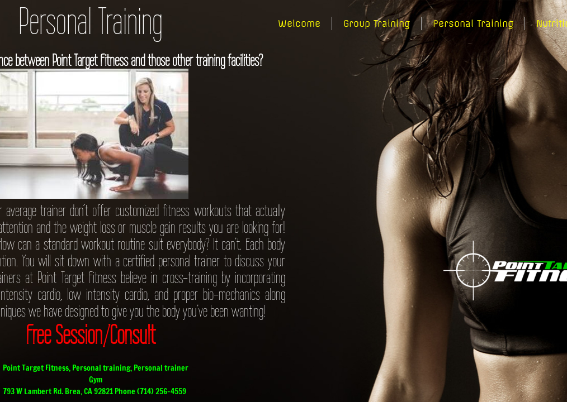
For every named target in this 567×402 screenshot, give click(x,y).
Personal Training (473, 23)
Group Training (376, 23)
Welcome (299, 23)
